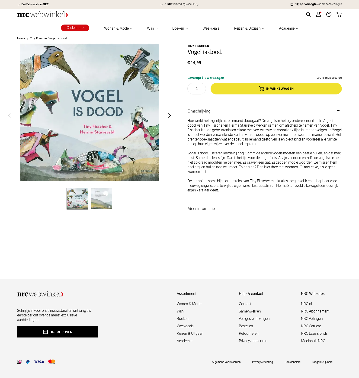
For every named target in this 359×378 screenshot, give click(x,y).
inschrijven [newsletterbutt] (57, 331)
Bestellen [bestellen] (246, 326)
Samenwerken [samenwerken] (250, 311)
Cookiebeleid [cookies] (293, 362)
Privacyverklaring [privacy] (262, 362)
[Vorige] (9, 115)
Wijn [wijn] (180, 311)
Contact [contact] (245, 303)
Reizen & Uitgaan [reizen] (190, 333)
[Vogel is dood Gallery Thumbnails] (89, 198)
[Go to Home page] (42, 14)
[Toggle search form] (308, 14)
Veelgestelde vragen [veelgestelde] (254, 318)
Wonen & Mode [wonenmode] (189, 303)
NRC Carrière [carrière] (311, 326)
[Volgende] (169, 115)
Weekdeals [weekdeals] (185, 326)
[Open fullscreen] (89, 115)
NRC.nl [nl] (306, 303)
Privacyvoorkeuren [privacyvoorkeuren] (253, 340)
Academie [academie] (184, 340)
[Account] (318, 14)
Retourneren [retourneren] (249, 333)
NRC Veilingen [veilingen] (312, 318)
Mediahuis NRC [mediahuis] (313, 340)
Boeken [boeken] (183, 318)
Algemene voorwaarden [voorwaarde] (226, 362)
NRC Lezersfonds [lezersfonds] (314, 333)
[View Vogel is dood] (77, 198)
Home (21, 38)
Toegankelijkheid (322, 362)
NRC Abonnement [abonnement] (315, 311)
